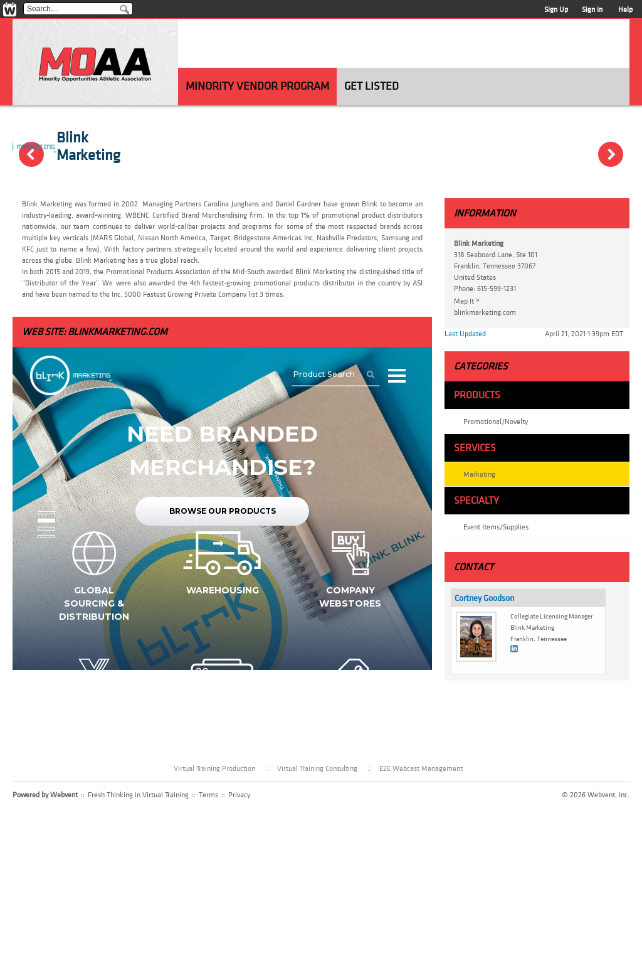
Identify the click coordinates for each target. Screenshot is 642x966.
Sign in (592, 9)
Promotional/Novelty (495, 422)
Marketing (479, 474)
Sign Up (556, 9)
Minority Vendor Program (257, 86)
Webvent (64, 795)
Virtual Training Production (214, 768)
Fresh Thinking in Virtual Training (138, 795)
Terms (208, 795)
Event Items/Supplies (496, 527)
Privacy (239, 795)
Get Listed (371, 86)
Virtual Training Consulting (317, 768)
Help (625, 9)
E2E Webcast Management (421, 768)
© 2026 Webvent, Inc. (595, 795)
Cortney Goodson (484, 598)
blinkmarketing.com (117, 332)
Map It (470, 300)
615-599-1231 (496, 289)
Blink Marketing (88, 146)
